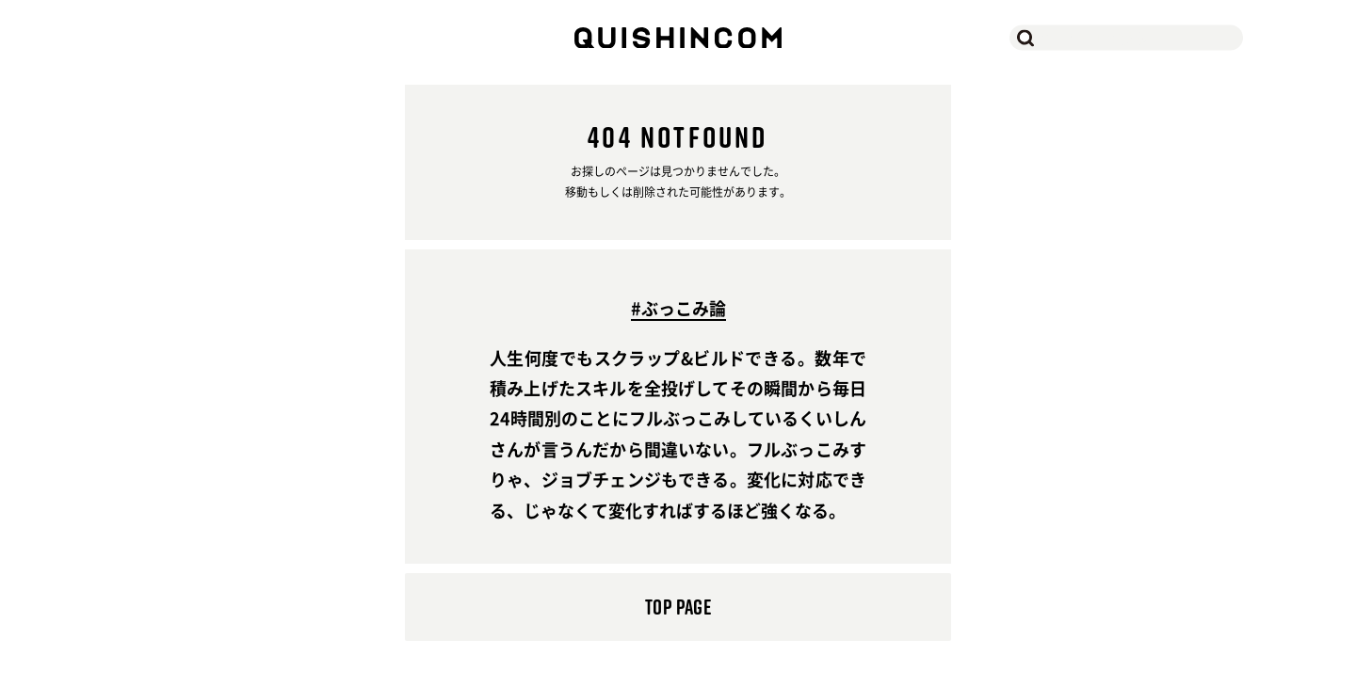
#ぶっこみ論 (678, 310)
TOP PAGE (678, 607)
